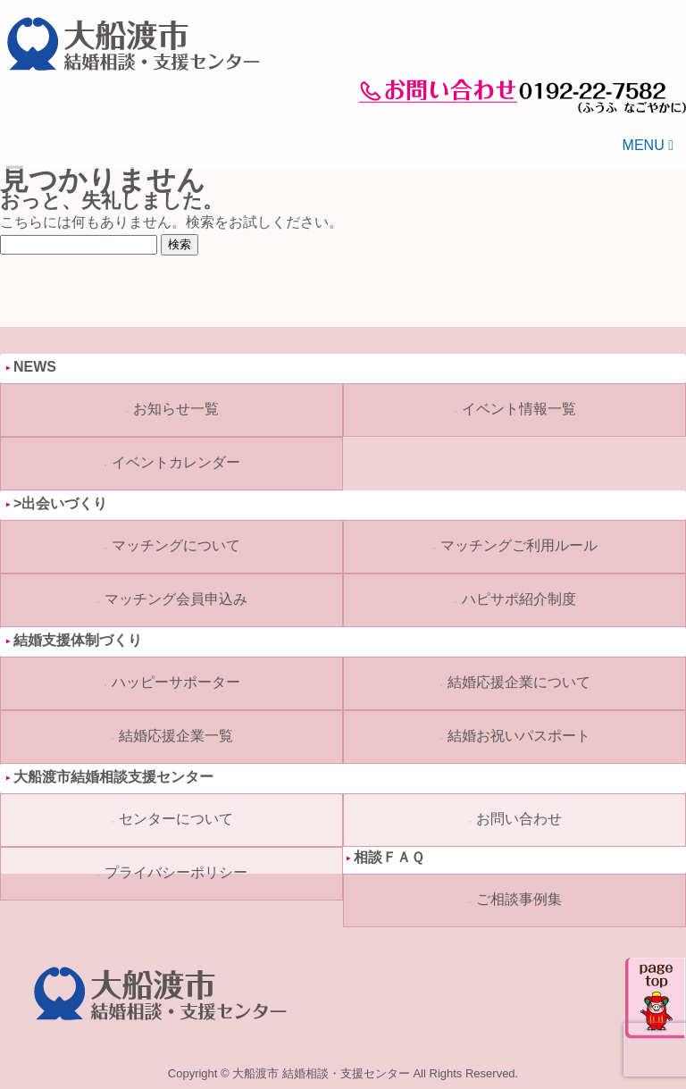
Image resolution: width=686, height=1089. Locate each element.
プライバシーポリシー (176, 872)
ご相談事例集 (519, 899)
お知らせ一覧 (176, 408)
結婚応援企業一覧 (176, 735)
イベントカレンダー (176, 462)
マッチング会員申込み (176, 599)
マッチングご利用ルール (519, 545)
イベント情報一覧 (519, 408)
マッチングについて (176, 545)
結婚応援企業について (519, 682)
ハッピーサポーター (176, 682)
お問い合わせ (519, 818)
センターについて (176, 818)
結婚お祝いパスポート (519, 735)
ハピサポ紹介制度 (519, 599)
